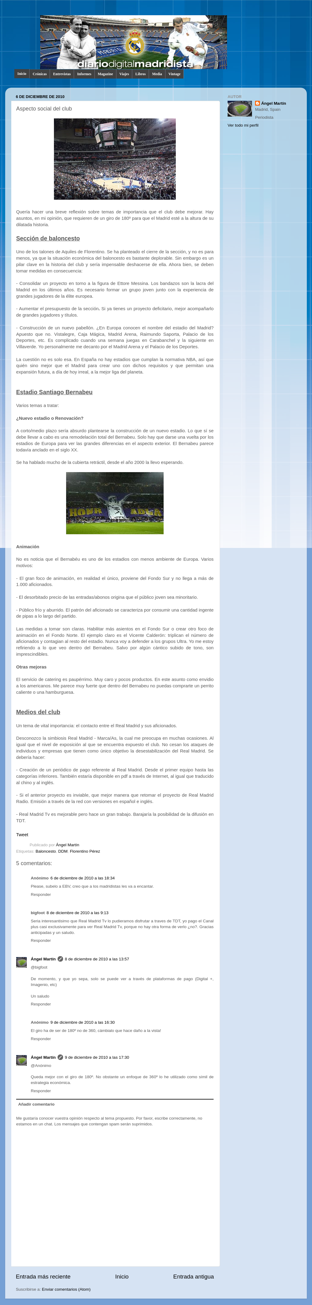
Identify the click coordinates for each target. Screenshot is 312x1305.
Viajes (124, 74)
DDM (63, 851)
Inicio (21, 74)
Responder (41, 894)
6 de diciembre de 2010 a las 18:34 (83, 878)
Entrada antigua (193, 1276)
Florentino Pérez (85, 851)
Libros (140, 74)
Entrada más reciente (43, 1276)
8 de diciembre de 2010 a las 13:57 (97, 959)
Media (157, 74)
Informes (84, 74)
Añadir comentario (36, 1104)
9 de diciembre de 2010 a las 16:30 (83, 1022)
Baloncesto (46, 851)
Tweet (22, 834)
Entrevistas (62, 74)
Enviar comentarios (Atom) (66, 1289)
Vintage (174, 74)
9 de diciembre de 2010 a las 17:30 (97, 1057)
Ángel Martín (68, 845)
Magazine (105, 74)
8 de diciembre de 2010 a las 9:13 (77, 912)
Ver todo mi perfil (243, 125)
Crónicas (40, 74)
